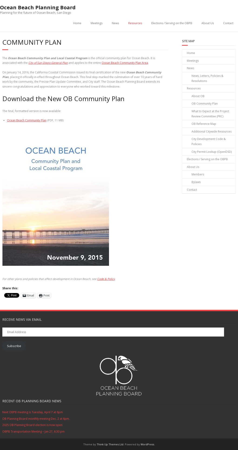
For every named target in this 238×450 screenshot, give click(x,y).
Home (77, 23)
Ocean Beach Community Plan (26, 120)
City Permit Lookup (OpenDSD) (212, 152)
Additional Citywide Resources (211, 131)
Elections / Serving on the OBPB (171, 23)
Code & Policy (106, 279)
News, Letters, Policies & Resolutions (207, 78)
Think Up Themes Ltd (110, 444)
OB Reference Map (204, 124)
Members (198, 174)
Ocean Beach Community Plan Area (125, 63)
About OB (198, 96)
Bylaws (196, 182)
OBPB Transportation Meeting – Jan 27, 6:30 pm (33, 431)
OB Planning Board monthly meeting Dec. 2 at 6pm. (36, 419)
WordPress (147, 444)
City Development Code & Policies (209, 141)
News (115, 23)
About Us (208, 23)
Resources (135, 23)
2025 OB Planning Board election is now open (32, 425)
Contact (228, 23)
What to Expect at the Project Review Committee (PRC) (210, 113)
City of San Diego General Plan (48, 63)
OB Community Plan (205, 104)
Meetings (96, 23)
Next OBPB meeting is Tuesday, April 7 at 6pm (32, 412)
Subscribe (14, 346)
